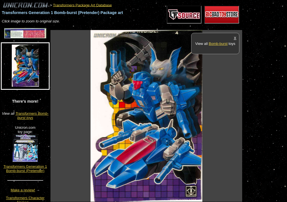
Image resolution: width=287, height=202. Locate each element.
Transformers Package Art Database (82, 5)
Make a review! (23, 190)
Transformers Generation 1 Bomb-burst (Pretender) (25, 168)
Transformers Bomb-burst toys (31, 115)
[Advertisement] (152, 27)
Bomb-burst (218, 44)
